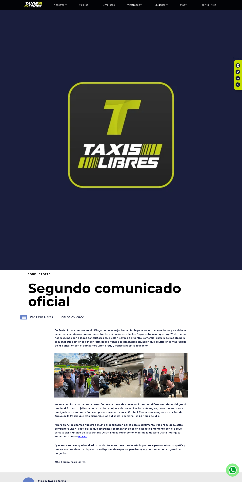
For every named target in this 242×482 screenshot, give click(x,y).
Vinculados (134, 4)
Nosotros (60, 4)
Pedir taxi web (208, 4)
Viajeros (84, 4)
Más (183, 4)
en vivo (82, 436)
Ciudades (161, 4)
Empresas (109, 4)
